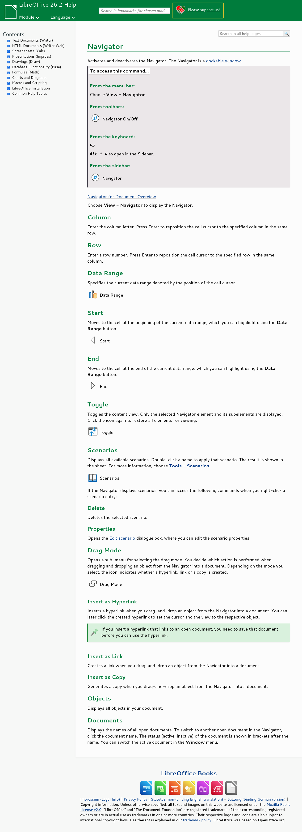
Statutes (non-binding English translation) (187, 799)
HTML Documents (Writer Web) (38, 45)
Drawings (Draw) (26, 61)
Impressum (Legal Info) (100, 799)
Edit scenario (122, 538)
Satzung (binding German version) (256, 799)
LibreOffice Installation (31, 88)
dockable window (223, 61)
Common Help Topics (29, 93)
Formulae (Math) (25, 72)
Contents (13, 34)
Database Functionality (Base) (36, 66)
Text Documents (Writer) (32, 40)
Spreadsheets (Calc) (28, 50)
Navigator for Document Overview (121, 196)
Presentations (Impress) (31, 56)
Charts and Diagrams (29, 77)
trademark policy (197, 820)
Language (60, 17)
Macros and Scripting (29, 82)
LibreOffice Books (189, 773)
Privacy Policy (135, 799)
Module (26, 17)
